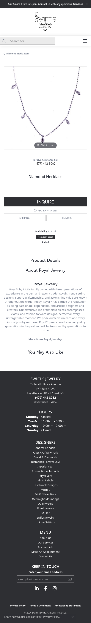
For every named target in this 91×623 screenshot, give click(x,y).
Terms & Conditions (40, 605)
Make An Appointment (45, 552)
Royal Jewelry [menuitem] (45, 508)
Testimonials (45, 547)
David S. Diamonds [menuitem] (45, 457)
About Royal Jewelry (45, 270)
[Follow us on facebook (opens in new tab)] (45, 588)
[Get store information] (46, 402)
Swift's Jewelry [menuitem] (45, 517)
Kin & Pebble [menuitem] (45, 480)
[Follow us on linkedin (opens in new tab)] (36, 588)
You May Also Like (45, 352)
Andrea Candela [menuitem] (45, 448)
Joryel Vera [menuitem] (45, 476)
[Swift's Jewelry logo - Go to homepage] (45, 22)
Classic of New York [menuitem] (45, 452)
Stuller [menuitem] (45, 513)
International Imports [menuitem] (45, 471)
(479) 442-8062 (45, 163)
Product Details (45, 260)
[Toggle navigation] (85, 41)
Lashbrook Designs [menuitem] (46, 485)
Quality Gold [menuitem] (45, 503)
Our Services (46, 542)
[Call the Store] (45, 398)
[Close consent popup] (72, 617)
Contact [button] (78, 4)
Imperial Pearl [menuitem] (45, 466)
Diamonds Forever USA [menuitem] (45, 462)
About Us (45, 538)
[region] (45, 108)
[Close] (86, 4)
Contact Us (45, 556)
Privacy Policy (18, 605)
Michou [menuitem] (45, 489)
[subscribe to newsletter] (70, 579)
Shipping (24, 217)
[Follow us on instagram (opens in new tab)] (54, 588)
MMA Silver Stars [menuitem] (45, 494)
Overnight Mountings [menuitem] (45, 499)
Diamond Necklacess (17, 53)
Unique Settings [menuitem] (45, 522)
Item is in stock (45, 236)
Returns (67, 217)
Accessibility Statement (68, 605)
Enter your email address (45, 572)
